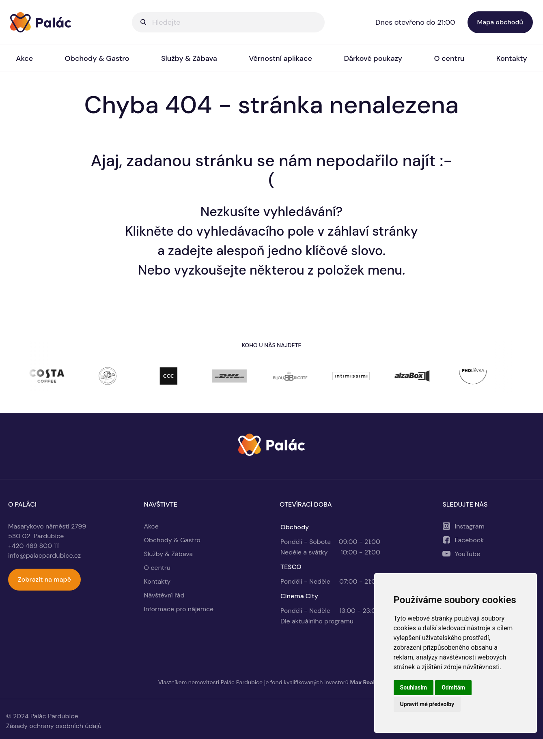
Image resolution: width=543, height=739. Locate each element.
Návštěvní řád (164, 595)
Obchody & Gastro (97, 58)
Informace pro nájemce (179, 609)
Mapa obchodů (500, 22)
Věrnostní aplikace (280, 58)
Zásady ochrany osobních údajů (53, 726)
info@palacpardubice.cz (44, 555)
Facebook (469, 540)
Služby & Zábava (189, 58)
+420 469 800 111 (34, 545)
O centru (449, 58)
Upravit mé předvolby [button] (427, 704)
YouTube (467, 554)
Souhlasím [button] (413, 687)
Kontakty (511, 58)
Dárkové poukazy (373, 58)
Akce (24, 58)
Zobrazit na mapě (44, 579)
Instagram (469, 526)
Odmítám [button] (453, 687)
